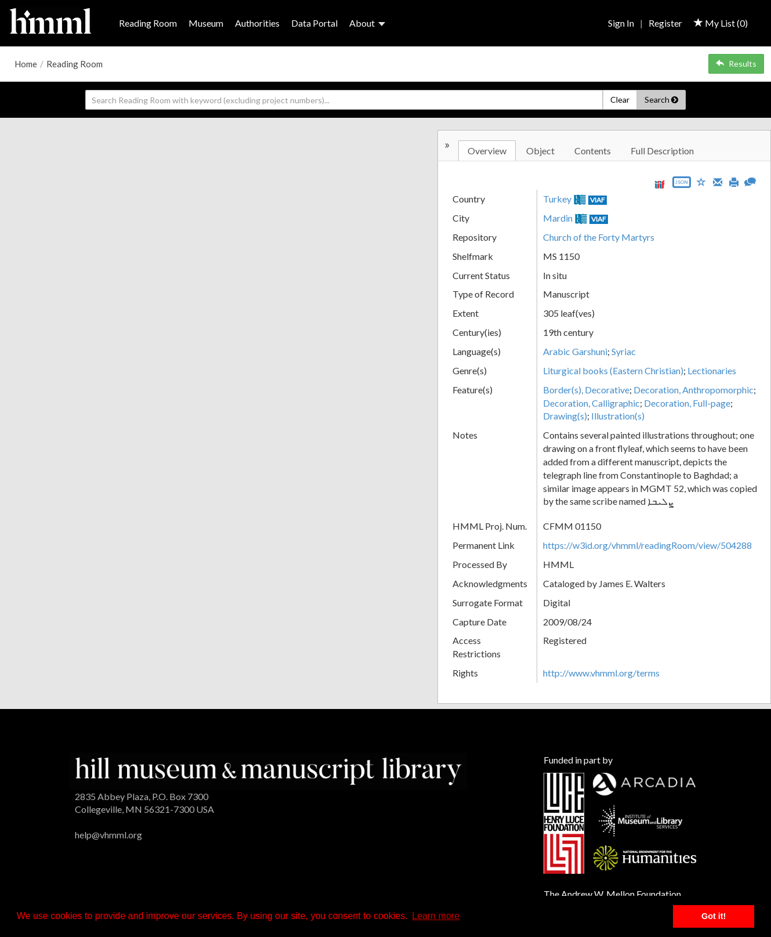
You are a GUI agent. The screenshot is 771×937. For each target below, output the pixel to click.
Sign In (621, 22)
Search (661, 99)
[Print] (734, 181)
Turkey (557, 198)
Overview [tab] (487, 150)
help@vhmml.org (108, 834)
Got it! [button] (713, 916)
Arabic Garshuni (575, 351)
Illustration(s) (618, 415)
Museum (206, 22)
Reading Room (148, 22)
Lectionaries (711, 370)
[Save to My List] (701, 181)
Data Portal (314, 22)
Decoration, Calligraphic (591, 402)
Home (26, 64)
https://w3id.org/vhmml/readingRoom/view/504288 (647, 545)
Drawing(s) (565, 415)
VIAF (597, 200)
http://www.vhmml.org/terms (601, 672)
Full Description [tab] (662, 150)
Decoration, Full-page (687, 402)
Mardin (558, 217)
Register (665, 22)
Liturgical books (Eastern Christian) (613, 370)
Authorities (257, 22)
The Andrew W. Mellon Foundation (612, 893)
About (367, 22)
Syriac (623, 351)
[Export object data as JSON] (681, 185)
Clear (619, 99)
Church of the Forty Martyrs (598, 237)
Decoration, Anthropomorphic (694, 389)
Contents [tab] (592, 150)
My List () (721, 22)
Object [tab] (540, 150)
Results (736, 63)
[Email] (717, 181)
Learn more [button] (435, 916)
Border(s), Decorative (586, 389)
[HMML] (268, 770)
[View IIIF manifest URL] (659, 184)
